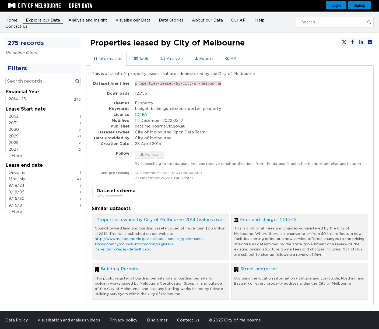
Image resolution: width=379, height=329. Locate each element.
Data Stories (171, 20)
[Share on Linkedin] (361, 42)
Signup (359, 5)
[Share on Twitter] (344, 42)
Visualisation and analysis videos (68, 320)
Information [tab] (108, 58)
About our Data (207, 20)
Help (260, 20)
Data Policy (16, 320)
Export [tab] (204, 58)
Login (336, 5)
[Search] (332, 22)
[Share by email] (370, 42)
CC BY (141, 114)
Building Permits (119, 268)
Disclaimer (157, 320)
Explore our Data (43, 20)
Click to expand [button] (109, 196)
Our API (239, 20)
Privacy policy (124, 320)
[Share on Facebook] (352, 42)
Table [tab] (141, 58)
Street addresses (259, 268)
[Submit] (369, 22)
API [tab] (231, 58)
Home (11, 20)
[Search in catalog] (77, 81)
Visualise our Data (132, 20)
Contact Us (16, 26)
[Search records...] (43, 81)
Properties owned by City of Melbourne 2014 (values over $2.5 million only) (180, 219)
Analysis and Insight (87, 20)
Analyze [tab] (172, 58)
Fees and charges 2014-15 (268, 219)
